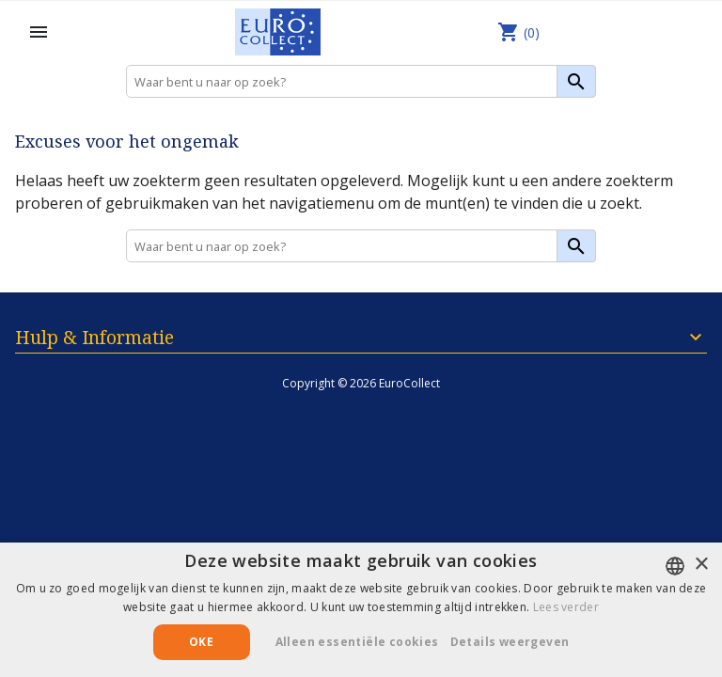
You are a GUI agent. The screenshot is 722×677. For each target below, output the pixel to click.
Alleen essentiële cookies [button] (357, 642)
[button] (517, 642)
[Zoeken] (361, 81)
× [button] (701, 565)
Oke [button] (201, 642)
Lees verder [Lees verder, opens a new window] (566, 607)
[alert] (361, 610)
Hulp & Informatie (94, 337)
